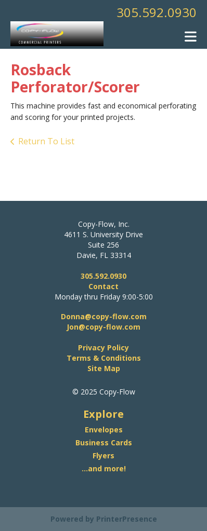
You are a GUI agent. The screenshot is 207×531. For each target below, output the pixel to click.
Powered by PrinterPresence (103, 519)
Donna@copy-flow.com (104, 316)
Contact (103, 286)
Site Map (103, 368)
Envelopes (104, 429)
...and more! (104, 468)
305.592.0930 (157, 12)
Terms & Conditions (104, 358)
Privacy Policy (103, 347)
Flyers (103, 455)
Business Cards (103, 442)
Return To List (46, 141)
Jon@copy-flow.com (103, 327)
